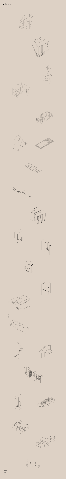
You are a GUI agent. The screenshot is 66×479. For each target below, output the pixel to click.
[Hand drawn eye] (4, 474)
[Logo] (7, 4)
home (5, 10)
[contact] (5, 470)
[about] (5, 472)
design (5, 14)
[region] (26, 21)
